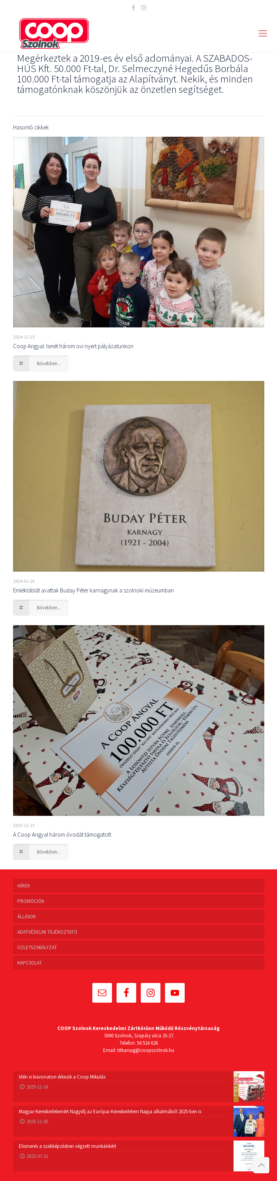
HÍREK (23, 885)
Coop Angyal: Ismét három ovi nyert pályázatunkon (73, 346)
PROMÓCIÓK (30, 901)
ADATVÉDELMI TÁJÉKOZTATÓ (47, 932)
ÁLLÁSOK (26, 916)
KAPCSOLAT (29, 963)
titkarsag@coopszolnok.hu (145, 1050)
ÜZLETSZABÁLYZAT (37, 947)
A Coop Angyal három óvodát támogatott (62, 834)
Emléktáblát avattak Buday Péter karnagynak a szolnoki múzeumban (93, 590)
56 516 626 (147, 1043)
